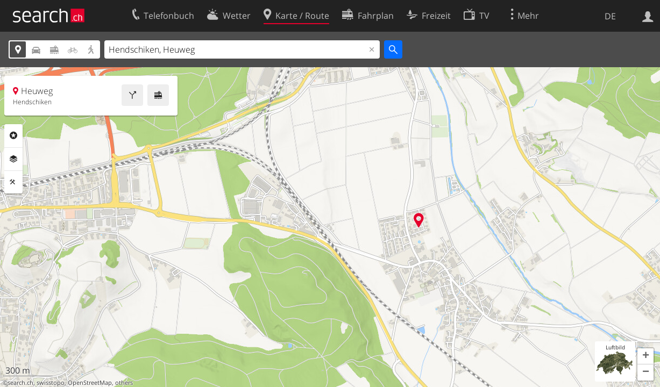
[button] (645, 356)
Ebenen (13, 159)
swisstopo (51, 382)
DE (610, 16)
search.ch (20, 382)
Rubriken (13, 135)
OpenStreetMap (90, 382)
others (124, 382)
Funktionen (13, 182)
